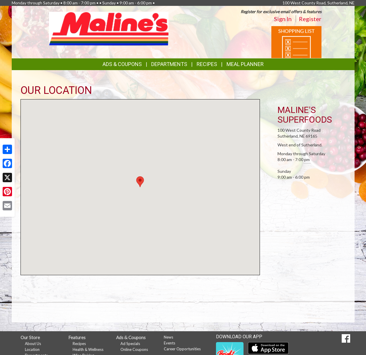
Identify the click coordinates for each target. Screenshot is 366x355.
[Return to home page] (108, 28)
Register (310, 18)
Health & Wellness (88, 349)
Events (169, 343)
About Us (33, 343)
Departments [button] (169, 64)
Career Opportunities (182, 348)
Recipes (207, 64)
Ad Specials (130, 343)
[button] (140, 181)
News (168, 337)
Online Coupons (134, 349)
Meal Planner (245, 64)
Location (32, 349)
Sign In (283, 18)
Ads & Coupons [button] (122, 64)
